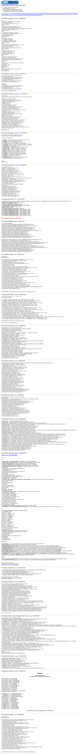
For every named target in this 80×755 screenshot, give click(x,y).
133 (24, 15)
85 (26, 14)
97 (40, 14)
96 (39, 14)
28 (34, 13)
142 (39, 15)
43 (52, 13)
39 (47, 13)
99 (42, 14)
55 (66, 13)
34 (41, 13)
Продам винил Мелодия (8, 5)
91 (33, 14)
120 (2, 15)
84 (24, 14)
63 (76, 13)
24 (29, 13)
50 (60, 13)
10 (12, 13)
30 (36, 13)
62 (75, 13)
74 (12, 14)
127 (14, 15)
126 (12, 15)
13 (16, 13)
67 (4, 14)
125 (10, 15)
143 (41, 15)
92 (34, 14)
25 (30, 13)
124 (9, 15)
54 (65, 13)
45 (54, 13)
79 (18, 14)
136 (29, 15)
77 (16, 14)
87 (28, 14)
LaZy (15, 254)
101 (46, 14)
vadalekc (16, 325)
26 (31, 13)
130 (19, 15)
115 (69, 14)
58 (70, 13)
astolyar (15, 360)
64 (77, 13)
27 (32, 13)
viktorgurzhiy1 (17, 93)
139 (34, 15)
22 (26, 13)
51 (61, 13)
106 (54, 14)
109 (59, 14)
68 (5, 14)
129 (17, 15)
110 (61, 14)
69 (6, 14)
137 (31, 15)
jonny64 (15, 581)
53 (64, 13)
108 (58, 14)
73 (11, 14)
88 (29, 14)
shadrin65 (16, 418)
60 (72, 13)
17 (20, 13)
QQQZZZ (16, 73)
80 (20, 14)
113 (66, 14)
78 (17, 14)
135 (27, 15)
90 (32, 14)
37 (44, 13)
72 (10, 14)
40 (48, 13)
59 (71, 13)
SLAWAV (16, 671)
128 (15, 15)
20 (24, 13)
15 (18, 13)
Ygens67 (16, 567)
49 (59, 13)
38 (46, 13)
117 (73, 14)
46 (55, 13)
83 (23, 14)
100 (44, 14)
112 (64, 14)
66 (3, 14)
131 (21, 15)
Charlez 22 (16, 656)
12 (14, 13)
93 (35, 14)
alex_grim (16, 453)
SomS (15, 199)
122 (5, 15)
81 (21, 14)
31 (37, 13)
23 (28, 13)
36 (43, 13)
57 (69, 13)
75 (14, 14)
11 (13, 13)
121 (4, 15)
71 (9, 14)
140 (36, 15)
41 (49, 13)
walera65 (16, 18)
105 (53, 14)
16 (19, 13)
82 (22, 14)
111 (63, 14)
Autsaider (16, 294)
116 (71, 14)
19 (23, 13)
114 (68, 14)
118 (75, 14)
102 (48, 14)
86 (27, 14)
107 (56, 14)
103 (49, 14)
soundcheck (16, 165)
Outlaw (15, 221)
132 (22, 15)
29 (35, 13)
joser (15, 394)
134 (26, 15)
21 (25, 13)
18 (22, 13)
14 (17, 13)
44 (53, 13)
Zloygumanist (17, 132)
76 (15, 14)
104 (51, 14)
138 (32, 15)
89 (30, 14)
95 (38, 14)
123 (7, 15)
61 (73, 13)
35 (42, 13)
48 (58, 13)
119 (76, 14)
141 (37, 15)
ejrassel (30, 615)
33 (40, 13)
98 (41, 14)
